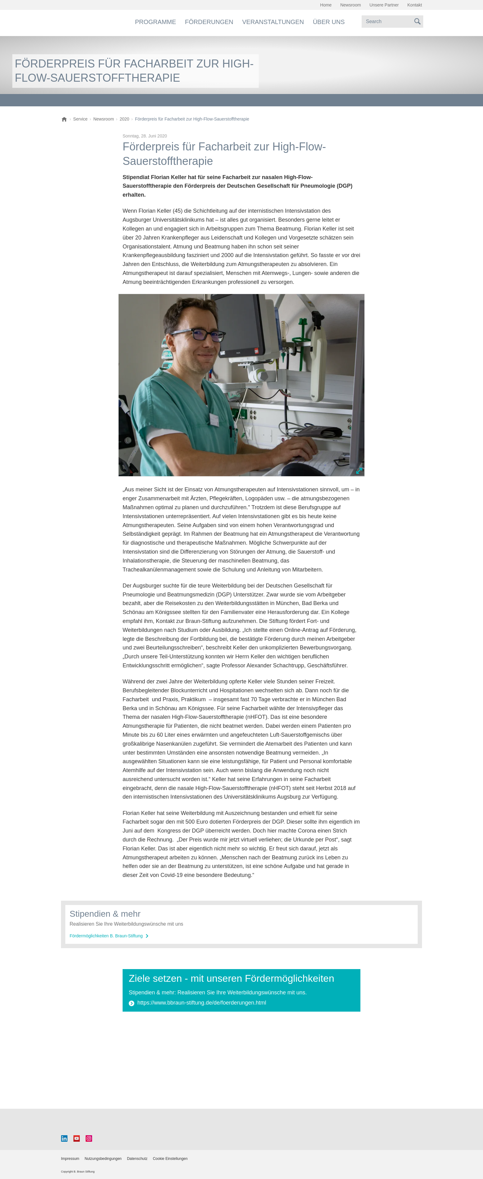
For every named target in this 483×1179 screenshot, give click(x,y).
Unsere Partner (384, 4)
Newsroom (350, 4)
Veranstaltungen (273, 21)
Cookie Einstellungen (170, 1158)
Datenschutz (137, 1158)
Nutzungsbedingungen (103, 1158)
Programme (155, 21)
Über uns (329, 21)
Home (325, 4)
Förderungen (209, 21)
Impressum (70, 1158)
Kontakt (415, 4)
